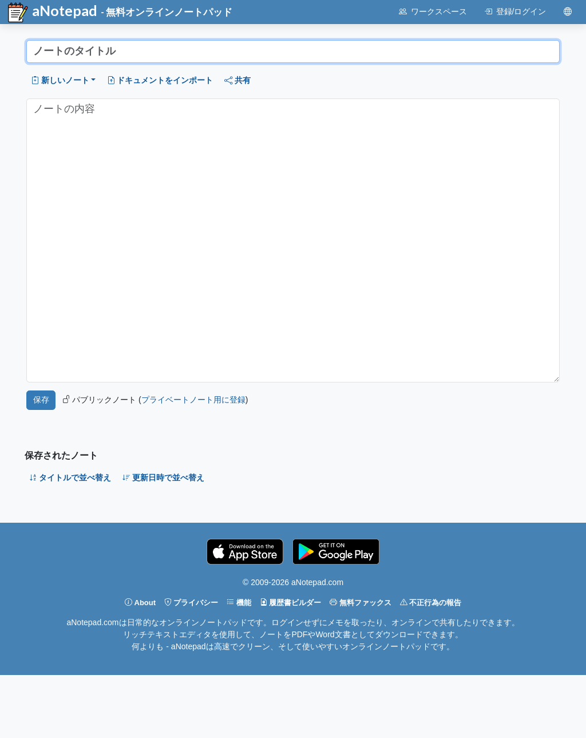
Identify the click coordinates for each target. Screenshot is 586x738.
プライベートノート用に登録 (193, 399)
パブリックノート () (155, 399)
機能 (239, 602)
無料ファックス (360, 602)
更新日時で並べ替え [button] (163, 477)
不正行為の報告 (431, 602)
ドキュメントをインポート (160, 80)
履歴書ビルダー (291, 602)
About (140, 602)
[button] (63, 80)
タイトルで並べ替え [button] (70, 477)
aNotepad (51, 12)
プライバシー (191, 602)
